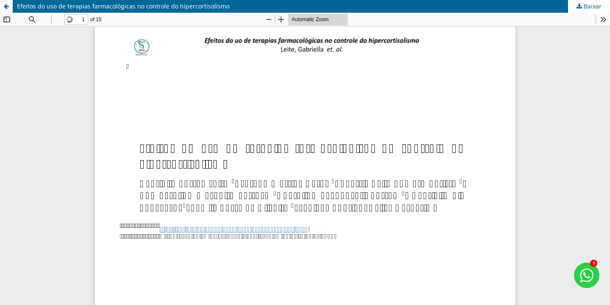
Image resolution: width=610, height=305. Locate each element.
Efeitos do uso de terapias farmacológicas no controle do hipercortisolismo (123, 6)
